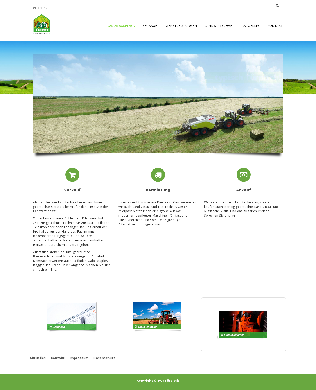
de (35, 7)
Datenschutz (104, 358)
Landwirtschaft (219, 25)
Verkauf (150, 25)
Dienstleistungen (181, 25)
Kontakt (275, 25)
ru (45, 7)
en (40, 7)
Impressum (79, 358)
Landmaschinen (121, 25)
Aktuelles (251, 25)
